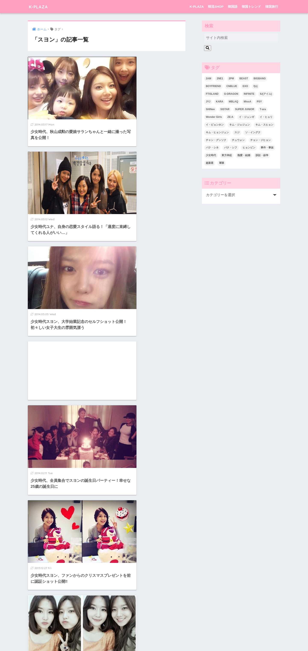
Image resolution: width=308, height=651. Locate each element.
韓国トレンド (251, 6)
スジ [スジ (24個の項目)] (237, 132)
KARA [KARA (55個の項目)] (219, 101)
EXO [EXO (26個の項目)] (245, 86)
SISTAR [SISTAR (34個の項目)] (225, 109)
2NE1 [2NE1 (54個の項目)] (220, 78)
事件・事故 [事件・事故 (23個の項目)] (267, 147)
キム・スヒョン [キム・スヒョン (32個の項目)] (264, 124)
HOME (154, 630)
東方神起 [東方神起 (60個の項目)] (227, 155)
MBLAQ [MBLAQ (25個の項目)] (233, 101)
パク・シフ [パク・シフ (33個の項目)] (230, 147)
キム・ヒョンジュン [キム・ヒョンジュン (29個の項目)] (217, 132)
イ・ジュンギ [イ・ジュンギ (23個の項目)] (246, 116)
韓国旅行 (271, 6)
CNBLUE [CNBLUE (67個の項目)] (232, 86)
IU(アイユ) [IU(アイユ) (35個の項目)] (266, 93)
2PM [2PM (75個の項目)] (231, 78)
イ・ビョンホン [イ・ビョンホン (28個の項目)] (215, 124)
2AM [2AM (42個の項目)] (208, 78)
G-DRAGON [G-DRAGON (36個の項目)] (231, 93)
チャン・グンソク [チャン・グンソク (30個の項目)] (216, 140)
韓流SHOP (216, 6)
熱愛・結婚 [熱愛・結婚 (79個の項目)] (243, 155)
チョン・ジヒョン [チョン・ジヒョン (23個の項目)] (260, 140)
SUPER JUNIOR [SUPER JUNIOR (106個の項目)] (244, 109)
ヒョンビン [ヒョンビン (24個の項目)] (249, 147)
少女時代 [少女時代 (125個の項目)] (211, 155)
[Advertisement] (147, 167)
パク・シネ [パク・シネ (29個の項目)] (212, 147)
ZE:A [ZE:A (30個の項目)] (230, 116)
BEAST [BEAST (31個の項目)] (243, 78)
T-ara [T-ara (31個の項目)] (263, 109)
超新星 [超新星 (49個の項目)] (209, 162)
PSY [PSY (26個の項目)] (259, 101)
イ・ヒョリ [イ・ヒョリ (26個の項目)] (266, 116)
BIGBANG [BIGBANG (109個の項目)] (260, 78)
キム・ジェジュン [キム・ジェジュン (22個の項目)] (239, 124)
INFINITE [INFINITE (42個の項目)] (249, 93)
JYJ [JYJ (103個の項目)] (208, 101)
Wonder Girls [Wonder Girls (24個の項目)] (214, 116)
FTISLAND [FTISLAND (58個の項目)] (212, 93)
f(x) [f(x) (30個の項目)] (255, 86)
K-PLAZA (40, 6)
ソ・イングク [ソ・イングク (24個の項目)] (253, 132)
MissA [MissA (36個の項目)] (247, 101)
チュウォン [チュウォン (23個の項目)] (238, 140)
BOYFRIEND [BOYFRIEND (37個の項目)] (213, 86)
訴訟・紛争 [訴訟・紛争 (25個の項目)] (262, 155)
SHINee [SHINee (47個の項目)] (210, 109)
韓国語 (232, 6)
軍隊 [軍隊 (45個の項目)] (221, 162)
